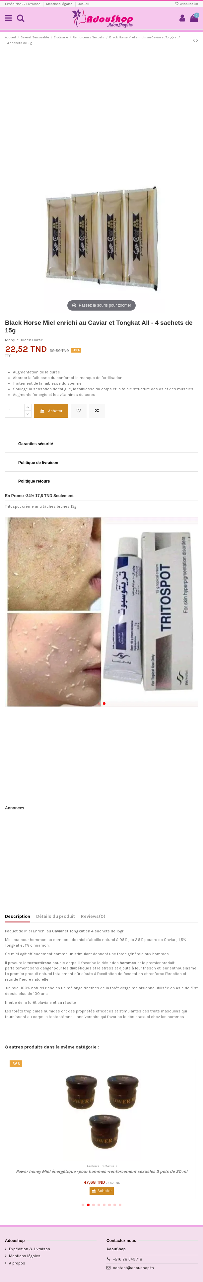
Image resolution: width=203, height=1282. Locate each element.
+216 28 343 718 (127, 1259)
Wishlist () (186, 4)
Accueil (83, 4)
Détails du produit (55, 916)
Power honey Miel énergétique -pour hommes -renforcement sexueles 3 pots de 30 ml (101, 1171)
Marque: (12, 340)
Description (17, 916)
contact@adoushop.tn (133, 1267)
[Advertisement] (101, 99)
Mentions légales (59, 4)
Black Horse (32, 340)
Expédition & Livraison (23, 4)
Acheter (51, 410)
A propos (17, 1263)
